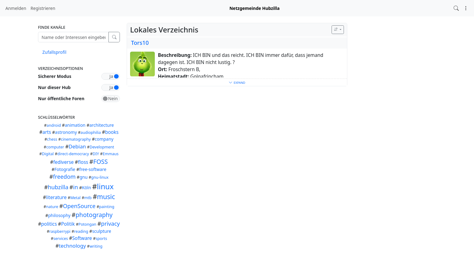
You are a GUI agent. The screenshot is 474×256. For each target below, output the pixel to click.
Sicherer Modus (54, 76)
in (75, 187)
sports (101, 238)
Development (102, 147)
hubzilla (58, 187)
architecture (101, 125)
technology (72, 245)
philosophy (59, 215)
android (54, 125)
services (60, 238)
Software (82, 238)
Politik (68, 224)
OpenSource (79, 206)
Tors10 (140, 42)
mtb (88, 197)
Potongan (87, 224)
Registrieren (43, 8)
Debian (77, 146)
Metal (75, 197)
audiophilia (91, 132)
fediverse (63, 162)
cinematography (76, 139)
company (104, 139)
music (106, 196)
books (112, 132)
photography (94, 215)
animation (75, 125)
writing (96, 246)
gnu (83, 177)
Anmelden (16, 8)
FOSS (100, 161)
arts (46, 132)
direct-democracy (73, 153)
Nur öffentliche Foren (61, 98)
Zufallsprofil (54, 52)
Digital (47, 153)
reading (81, 231)
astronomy (66, 132)
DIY (96, 153)
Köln (86, 187)
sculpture (101, 231)
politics (49, 224)
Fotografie (64, 169)
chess (52, 139)
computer (55, 147)
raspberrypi (59, 231)
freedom (64, 176)
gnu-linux (99, 177)
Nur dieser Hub (54, 87)
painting (106, 206)
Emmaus (110, 153)
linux (105, 186)
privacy (110, 223)
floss (83, 162)
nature (52, 206)
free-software (92, 169)
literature (56, 197)
